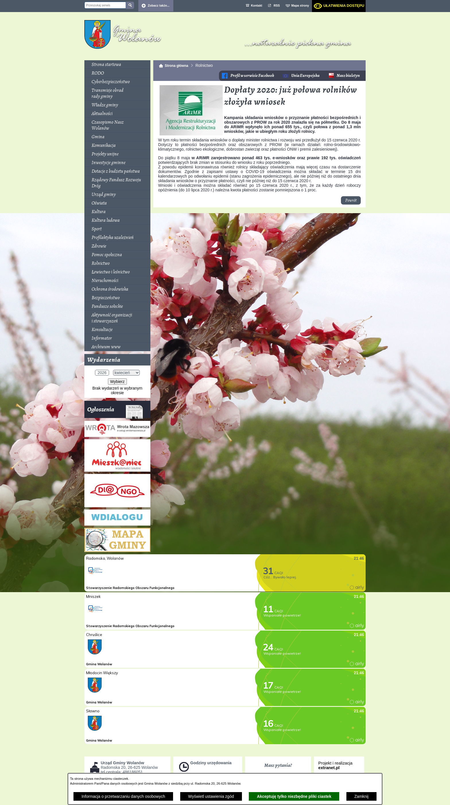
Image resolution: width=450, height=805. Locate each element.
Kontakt (256, 5)
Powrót (350, 200)
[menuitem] (117, 64)
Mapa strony (300, 5)
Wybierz (117, 381)
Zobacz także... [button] (159, 5)
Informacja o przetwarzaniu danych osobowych (123, 796)
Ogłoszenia (115, 411)
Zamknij (361, 796)
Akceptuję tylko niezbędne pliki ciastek (294, 796)
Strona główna (176, 66)
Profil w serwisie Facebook (252, 75)
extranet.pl (329, 767)
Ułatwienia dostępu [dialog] (343, 6)
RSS (277, 5)
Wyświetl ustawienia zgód (211, 796)
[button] (191, 134)
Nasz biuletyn (348, 75)
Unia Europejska (305, 75)
